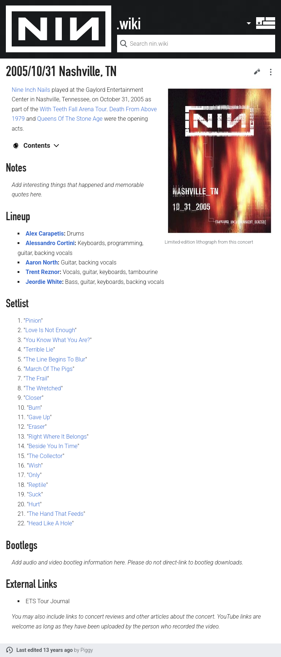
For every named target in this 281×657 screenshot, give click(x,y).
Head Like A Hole (50, 523)
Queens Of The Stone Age (70, 118)
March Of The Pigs (48, 368)
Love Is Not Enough (50, 330)
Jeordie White (44, 281)
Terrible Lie (39, 349)
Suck (35, 494)
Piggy (86, 650)
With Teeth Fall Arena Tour (73, 109)
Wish (35, 465)
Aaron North (42, 262)
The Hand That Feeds (56, 513)
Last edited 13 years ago (44, 650)
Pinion (33, 320)
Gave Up (39, 417)
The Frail (36, 378)
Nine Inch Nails (31, 89)
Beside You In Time (53, 446)
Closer (33, 397)
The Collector (46, 456)
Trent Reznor (43, 272)
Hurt (34, 504)
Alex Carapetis (45, 233)
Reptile (37, 484)
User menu (260, 23)
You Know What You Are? (57, 340)
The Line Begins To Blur (55, 359)
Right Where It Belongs (58, 436)
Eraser (37, 426)
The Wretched (43, 388)
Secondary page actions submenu (270, 72)
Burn (34, 407)
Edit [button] (256, 71)
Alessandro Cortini (50, 243)
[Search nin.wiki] (196, 43)
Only (34, 475)
